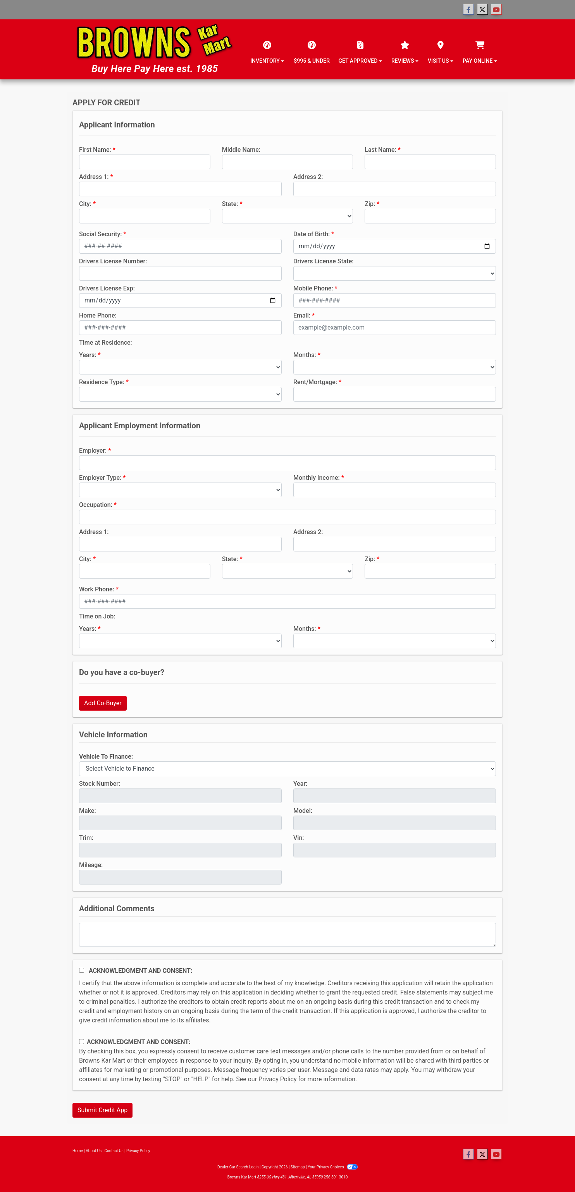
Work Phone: (96, 589)
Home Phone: (98, 315)
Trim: (86, 838)
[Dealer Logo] (154, 49)
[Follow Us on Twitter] (482, 9)
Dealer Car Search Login (238, 1167)
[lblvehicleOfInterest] (287, 768)
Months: (304, 355)
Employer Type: (100, 477)
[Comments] (287, 935)
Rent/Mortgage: (315, 382)
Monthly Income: (316, 477)
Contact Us (114, 1151)
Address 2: (308, 176)
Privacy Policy (277, 1079)
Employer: (93, 450)
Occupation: (95, 504)
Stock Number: (99, 783)
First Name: (95, 149)
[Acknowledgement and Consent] (81, 970)
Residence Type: (101, 382)
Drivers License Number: (113, 261)
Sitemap (298, 1167)
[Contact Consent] (81, 1041)
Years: (87, 355)
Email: (301, 315)
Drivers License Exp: (107, 288)
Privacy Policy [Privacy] (138, 1151)
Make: (87, 810)
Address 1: (93, 176)
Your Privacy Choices (333, 1167)
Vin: (298, 838)
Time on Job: (97, 616)
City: (85, 204)
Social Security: (100, 234)
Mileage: (91, 865)
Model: (302, 810)
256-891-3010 (336, 1177)
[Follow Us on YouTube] (496, 9)
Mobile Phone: (313, 288)
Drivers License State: (323, 261)
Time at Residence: (105, 342)
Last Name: (380, 149)
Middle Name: (241, 149)
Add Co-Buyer (103, 703)
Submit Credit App (102, 1110)
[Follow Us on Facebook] (468, 9)
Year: (300, 783)
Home (77, 1151)
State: (230, 204)
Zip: (370, 204)
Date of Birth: (311, 234)
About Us (94, 1151)
